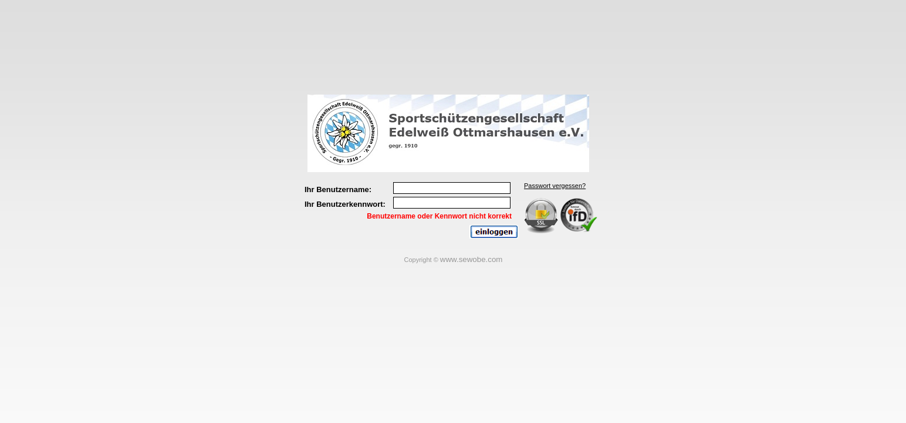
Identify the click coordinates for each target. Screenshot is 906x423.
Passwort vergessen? (555, 185)
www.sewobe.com (471, 259)
